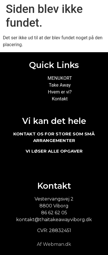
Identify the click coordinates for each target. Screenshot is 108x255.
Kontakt (60, 99)
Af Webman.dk (54, 244)
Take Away (60, 85)
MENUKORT (60, 78)
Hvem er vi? (60, 92)
